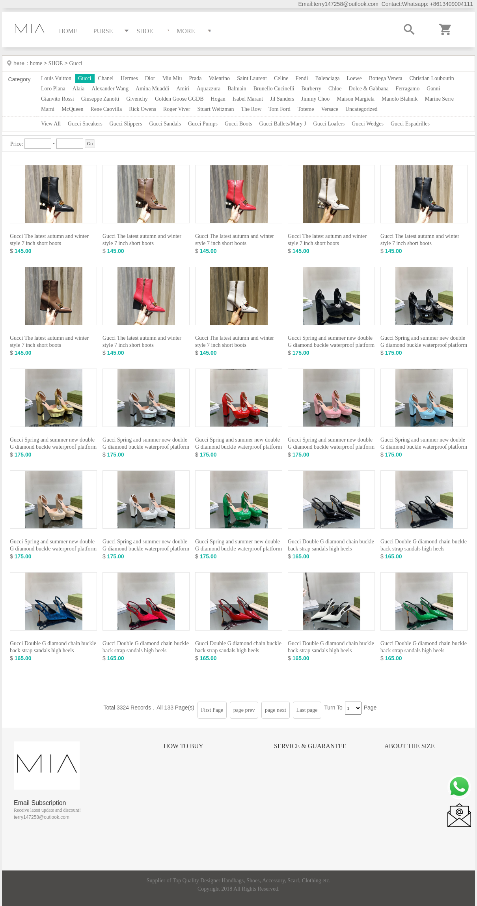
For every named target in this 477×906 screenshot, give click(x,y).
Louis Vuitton (56, 78)
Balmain (236, 89)
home (37, 63)
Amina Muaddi (152, 89)
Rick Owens (142, 109)
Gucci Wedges (368, 124)
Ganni (433, 89)
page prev (244, 710)
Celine (281, 78)
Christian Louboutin (432, 78)
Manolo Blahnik (399, 99)
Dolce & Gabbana (369, 89)
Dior (150, 78)
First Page (212, 710)
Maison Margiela (356, 99)
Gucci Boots (238, 124)
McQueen (72, 109)
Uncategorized (361, 109)
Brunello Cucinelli (273, 89)
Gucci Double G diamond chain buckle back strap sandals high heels (331, 545)
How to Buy (183, 746)
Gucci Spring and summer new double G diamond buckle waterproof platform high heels (331, 345)
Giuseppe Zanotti (100, 99)
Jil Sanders (282, 99)
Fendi (301, 78)
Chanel (106, 78)
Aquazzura (209, 89)
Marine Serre (439, 99)
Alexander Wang (110, 89)
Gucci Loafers (329, 124)
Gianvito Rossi (57, 99)
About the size (409, 746)
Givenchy (136, 99)
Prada (195, 78)
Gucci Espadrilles (410, 124)
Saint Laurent (252, 78)
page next (275, 710)
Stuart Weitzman (215, 109)
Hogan (218, 99)
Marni (47, 109)
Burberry (312, 89)
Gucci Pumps (203, 124)
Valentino (219, 78)
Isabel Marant (248, 99)
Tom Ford (279, 109)
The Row (251, 109)
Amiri (182, 89)
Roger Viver (176, 109)
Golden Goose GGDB (179, 99)
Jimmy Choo (315, 99)
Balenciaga (327, 78)
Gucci (75, 63)
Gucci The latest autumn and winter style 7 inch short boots (49, 239)
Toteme (306, 109)
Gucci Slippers (126, 124)
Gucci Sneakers (85, 124)
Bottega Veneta (385, 78)
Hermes (129, 78)
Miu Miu (172, 78)
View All (51, 124)
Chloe (334, 89)
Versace (329, 109)
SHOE (55, 63)
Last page (307, 710)
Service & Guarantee (310, 746)
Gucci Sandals (165, 124)
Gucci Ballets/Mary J (282, 124)
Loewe (354, 78)
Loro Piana (53, 89)
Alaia (78, 89)
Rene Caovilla (106, 109)
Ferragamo (408, 89)
